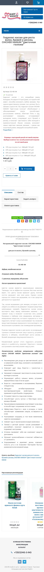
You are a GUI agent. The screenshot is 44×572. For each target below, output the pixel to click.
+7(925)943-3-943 (35, 22)
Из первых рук (28, 17)
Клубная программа (22, 542)
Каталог (22, 547)
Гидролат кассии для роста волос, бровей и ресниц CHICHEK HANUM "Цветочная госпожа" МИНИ (22, 457)
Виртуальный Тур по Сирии (31, 11)
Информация (22, 544)
